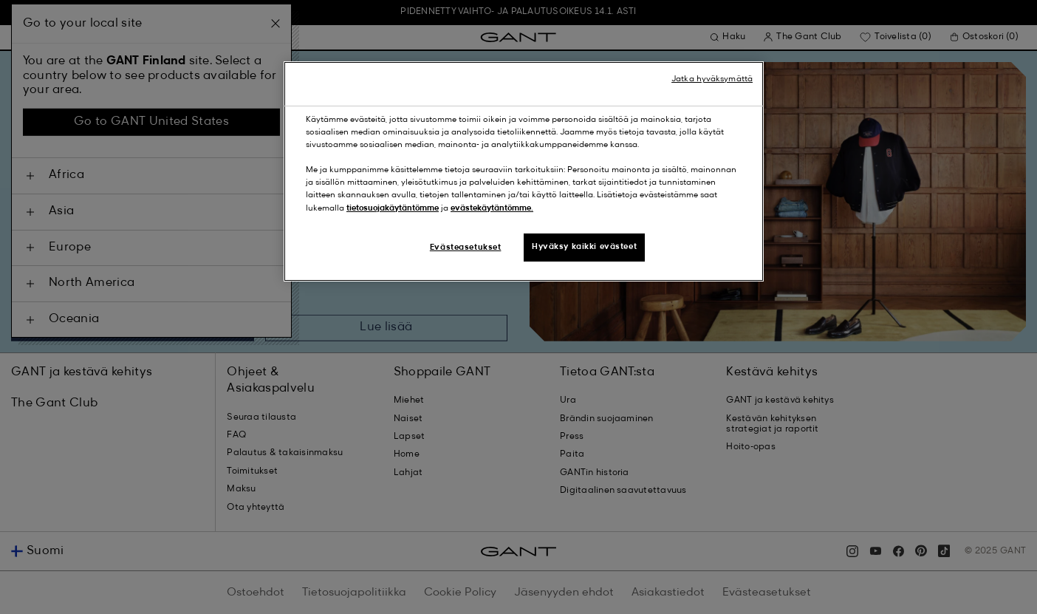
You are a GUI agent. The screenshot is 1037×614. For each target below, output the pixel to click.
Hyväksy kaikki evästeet (584, 246)
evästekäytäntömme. (492, 208)
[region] (524, 171)
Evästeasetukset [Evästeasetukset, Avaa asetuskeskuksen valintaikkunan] (466, 247)
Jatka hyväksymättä (712, 79)
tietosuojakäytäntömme (392, 208)
